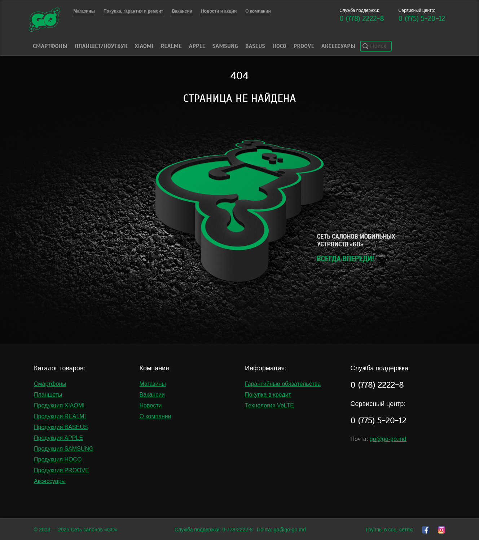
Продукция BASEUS (61, 427)
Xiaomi (144, 46)
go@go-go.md (388, 439)
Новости (151, 405)
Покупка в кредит (268, 395)
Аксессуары (338, 46)
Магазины (153, 384)
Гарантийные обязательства (283, 384)
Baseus (255, 46)
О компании (155, 416)
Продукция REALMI (60, 416)
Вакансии (152, 395)
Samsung (225, 46)
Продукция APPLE (58, 438)
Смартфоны (50, 46)
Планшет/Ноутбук (101, 46)
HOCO (279, 46)
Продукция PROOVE (61, 470)
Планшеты (48, 395)
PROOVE (304, 46)
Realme (171, 46)
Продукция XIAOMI (59, 405)
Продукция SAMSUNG (63, 449)
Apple (197, 46)
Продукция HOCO (58, 459)
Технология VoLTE (269, 405)
